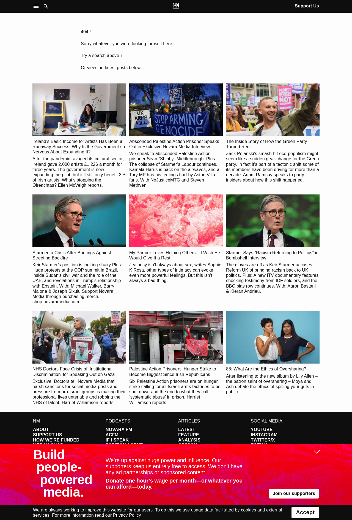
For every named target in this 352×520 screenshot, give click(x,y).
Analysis (189, 440)
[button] (37, 6)
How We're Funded (56, 440)
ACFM (112, 434)
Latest (186, 429)
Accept (305, 512)
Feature (188, 434)
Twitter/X (263, 440)
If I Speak (117, 440)
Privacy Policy (127, 515)
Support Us (307, 6)
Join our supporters (294, 493)
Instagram (264, 434)
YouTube (262, 429)
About (41, 429)
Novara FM (119, 429)
